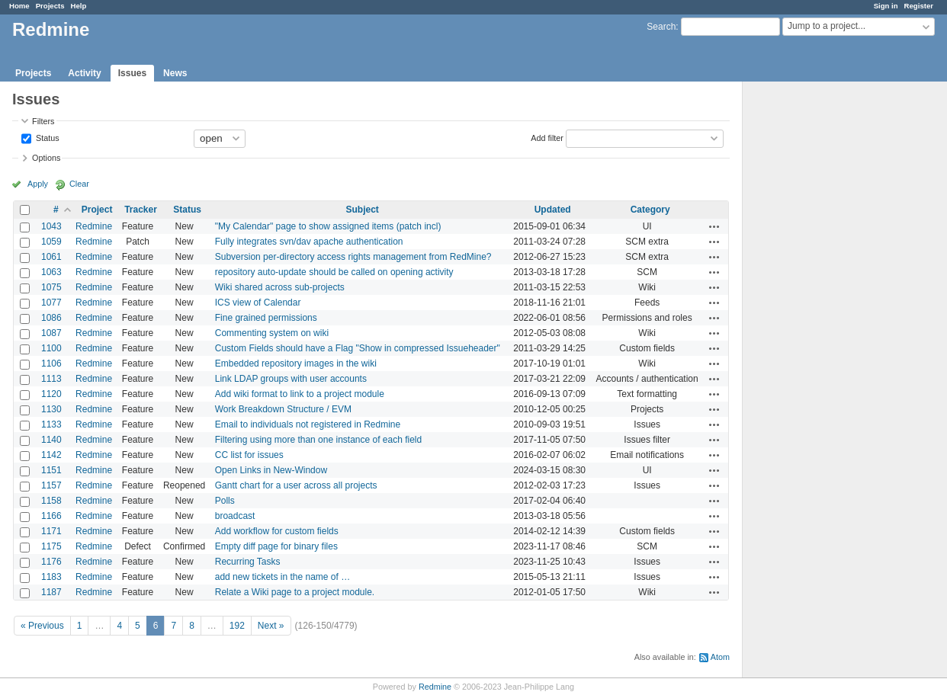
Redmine (93, 226)
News (175, 73)
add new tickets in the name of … (282, 577)
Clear (79, 183)
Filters (43, 121)
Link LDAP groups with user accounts (291, 378)
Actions (714, 226)
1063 (51, 272)
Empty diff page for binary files (276, 546)
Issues (132, 73)
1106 (51, 363)
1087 (51, 333)
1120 (51, 394)
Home (19, 6)
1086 (51, 317)
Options (46, 157)
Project (97, 209)
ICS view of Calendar (258, 302)
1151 (51, 470)
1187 (51, 592)
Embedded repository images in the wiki (296, 363)
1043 (51, 226)
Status (46, 137)
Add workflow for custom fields (277, 531)
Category (650, 209)
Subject (361, 209)
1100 (51, 348)
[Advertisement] (819, 320)
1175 (51, 546)
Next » (271, 625)
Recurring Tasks (248, 561)
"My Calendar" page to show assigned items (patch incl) (328, 226)
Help (79, 6)
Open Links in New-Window (271, 470)
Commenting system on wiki (272, 333)
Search (661, 26)
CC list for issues (249, 455)
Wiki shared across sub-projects (280, 287)
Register (918, 6)
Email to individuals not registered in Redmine (307, 424)
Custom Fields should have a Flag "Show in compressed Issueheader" (357, 348)
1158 (51, 500)
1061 (51, 256)
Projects (50, 6)
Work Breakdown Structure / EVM (283, 409)
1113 (51, 378)
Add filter (547, 137)
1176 (51, 561)
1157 (51, 485)
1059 (51, 241)
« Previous (42, 625)
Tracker (140, 209)
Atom (720, 656)
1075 (51, 287)
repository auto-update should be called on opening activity (334, 272)
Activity (84, 73)
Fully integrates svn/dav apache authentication (309, 241)
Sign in (886, 6)
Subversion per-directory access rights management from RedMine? (353, 256)
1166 (51, 516)
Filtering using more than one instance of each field (318, 439)
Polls (225, 500)
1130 (51, 409)
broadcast (235, 516)
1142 (51, 455)
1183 (51, 577)
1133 (51, 424)
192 (237, 625)
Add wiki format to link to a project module (299, 394)
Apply (37, 183)
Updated (552, 209)
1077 (51, 302)
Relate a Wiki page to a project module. (294, 592)
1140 (51, 439)
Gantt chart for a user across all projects (296, 485)
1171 (51, 531)
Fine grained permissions (266, 317)
